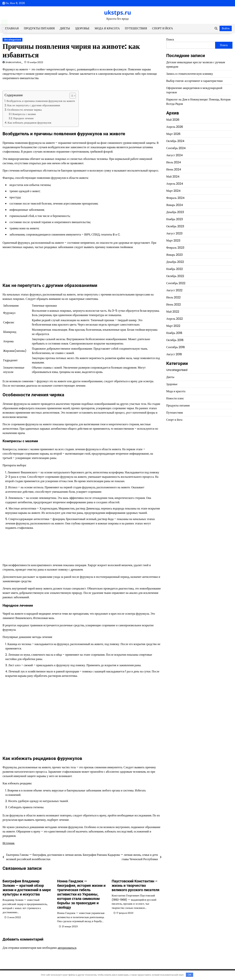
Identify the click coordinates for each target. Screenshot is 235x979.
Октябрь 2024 (175, 141)
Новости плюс (175, 398)
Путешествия (136, 28)
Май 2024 (173, 176)
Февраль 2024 (175, 198)
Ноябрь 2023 (174, 219)
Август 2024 (174, 155)
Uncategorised (12, 39)
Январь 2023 (174, 255)
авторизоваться (67, 948)
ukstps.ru (117, 12)
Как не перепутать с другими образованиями (33, 105)
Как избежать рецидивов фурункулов (29, 122)
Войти (226, 28)
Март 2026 (173, 134)
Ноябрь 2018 (174, 333)
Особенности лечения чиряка (24, 110)
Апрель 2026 (174, 127)
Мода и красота (107, 28)
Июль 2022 (173, 297)
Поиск (170, 39)
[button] (71, 96)
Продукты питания (39, 28)
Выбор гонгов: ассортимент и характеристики (194, 81)
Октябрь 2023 (175, 226)
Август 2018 (174, 354)
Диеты (65, 28)
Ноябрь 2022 (174, 269)
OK (189, 974)
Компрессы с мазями (24, 114)
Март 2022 (173, 326)
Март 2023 (173, 240)
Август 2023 (174, 233)
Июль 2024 (173, 162)
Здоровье (82, 28)
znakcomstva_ (14, 62)
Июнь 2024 (173, 169)
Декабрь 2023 (175, 212)
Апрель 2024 (174, 184)
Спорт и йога (162, 28)
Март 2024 (173, 191)
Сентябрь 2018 (175, 347)
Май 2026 (172, 120)
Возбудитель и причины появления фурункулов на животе (41, 101)
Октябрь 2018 (175, 340)
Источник (9, 843)
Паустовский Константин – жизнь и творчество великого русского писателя (135, 885)
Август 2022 (174, 290)
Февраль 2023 (175, 248)
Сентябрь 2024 (176, 148)
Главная (12, 28)
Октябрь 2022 (175, 276)
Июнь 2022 (173, 304)
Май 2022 (172, 312)
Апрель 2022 (174, 319)
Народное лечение (23, 118)
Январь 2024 (174, 205)
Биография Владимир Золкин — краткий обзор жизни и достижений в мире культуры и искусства (27, 887)
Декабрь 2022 (175, 262)
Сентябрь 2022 (175, 283)
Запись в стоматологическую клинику (189, 74)
